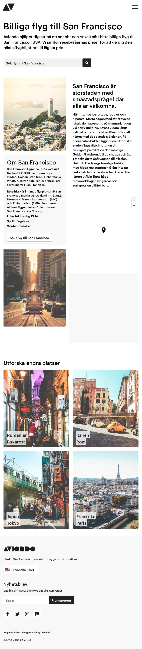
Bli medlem (69, 542)
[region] (103, 233)
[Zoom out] (134, 205)
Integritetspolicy (31, 616)
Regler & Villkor (12, 616)
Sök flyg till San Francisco (25, 62)
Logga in (53, 542)
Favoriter (38, 542)
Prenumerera (61, 583)
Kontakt (46, 616)
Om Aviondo (21, 542)
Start (7, 542)
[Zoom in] (134, 200)
